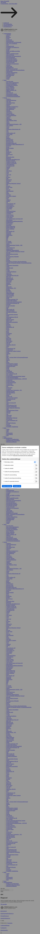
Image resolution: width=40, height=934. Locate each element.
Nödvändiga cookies (8, 462)
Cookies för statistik (8, 468)
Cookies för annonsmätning (10, 475)
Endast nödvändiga (7, 486)
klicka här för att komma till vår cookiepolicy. (23, 455)
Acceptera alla (17, 486)
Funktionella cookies (8, 465)
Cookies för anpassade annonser (11, 481)
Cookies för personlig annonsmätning (12, 478)
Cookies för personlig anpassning (11, 471)
